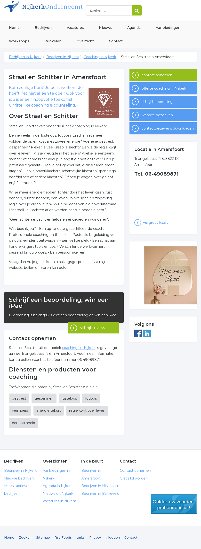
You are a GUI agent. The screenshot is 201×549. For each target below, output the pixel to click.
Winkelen (53, 41)
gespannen (44, 398)
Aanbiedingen (168, 27)
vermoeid (20, 410)
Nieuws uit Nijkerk (58, 493)
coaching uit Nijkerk (79, 348)
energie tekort (48, 410)
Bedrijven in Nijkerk (64, 10)
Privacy (95, 537)
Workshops (19, 41)
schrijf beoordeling (157, 102)
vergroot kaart (155, 222)
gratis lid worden (174, 504)
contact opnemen (157, 75)
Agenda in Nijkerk (57, 486)
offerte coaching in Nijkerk (164, 88)
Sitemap (43, 537)
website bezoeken (157, 115)
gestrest (19, 398)
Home (14, 27)
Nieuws (105, 27)
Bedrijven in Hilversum (100, 486)
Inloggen (112, 537)
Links (80, 537)
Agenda (134, 27)
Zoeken (25, 537)
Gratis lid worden (134, 478)
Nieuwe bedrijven (19, 478)
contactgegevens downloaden (168, 128)
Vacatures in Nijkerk (59, 501)
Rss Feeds (63, 537)
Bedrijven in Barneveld (100, 493)
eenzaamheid (23, 423)
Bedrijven (43, 27)
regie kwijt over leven (87, 410)
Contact (116, 41)
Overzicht (85, 41)
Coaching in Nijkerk (100, 57)
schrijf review (92, 316)
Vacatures (75, 27)
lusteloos (69, 398)
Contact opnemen (135, 470)
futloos (91, 398)
